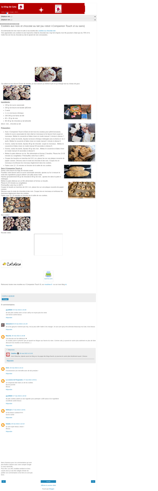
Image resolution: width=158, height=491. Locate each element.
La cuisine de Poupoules (14, 380)
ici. (66, 284)
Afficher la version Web (48, 485)
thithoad (9, 410)
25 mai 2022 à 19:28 (19, 310)
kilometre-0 (10, 324)
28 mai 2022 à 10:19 (17, 424)
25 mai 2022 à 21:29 (20, 324)
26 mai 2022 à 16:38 (18, 336)
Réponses (11, 350)
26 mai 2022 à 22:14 (16, 368)
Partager (5, 299)
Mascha (8, 336)
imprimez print (48, 278)
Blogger (51, 489)
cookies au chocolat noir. (47, 31)
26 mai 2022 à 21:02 (26, 353)
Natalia (8, 424)
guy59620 (9, 310)
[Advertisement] (48, 51)
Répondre (9, 317)
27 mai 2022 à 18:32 (19, 396)
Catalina (14, 353)
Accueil (48, 481)
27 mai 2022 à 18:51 (18, 410)
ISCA (7, 368)
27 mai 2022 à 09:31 (30, 380)
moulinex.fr (49, 284)
